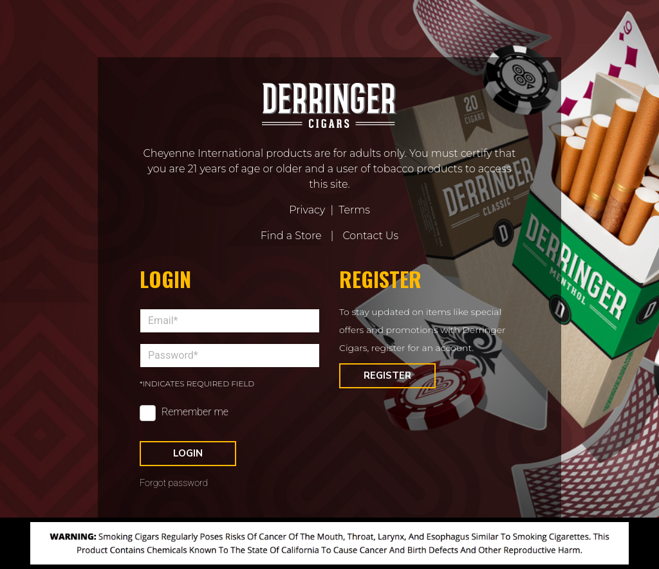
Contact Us (370, 236)
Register (387, 375)
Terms (354, 210)
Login (188, 453)
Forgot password (174, 483)
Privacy (307, 210)
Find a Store (291, 236)
